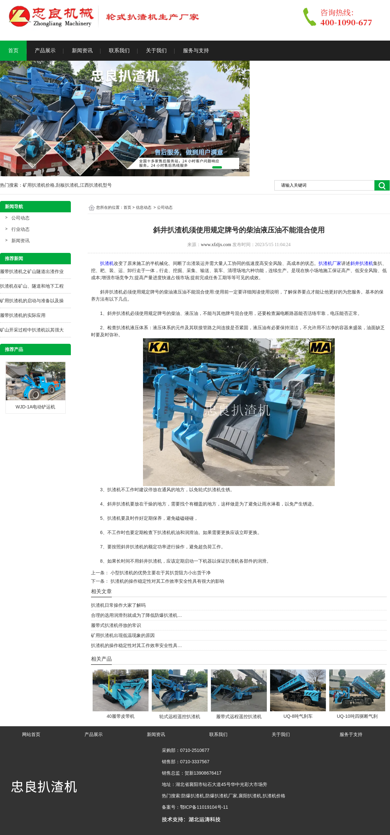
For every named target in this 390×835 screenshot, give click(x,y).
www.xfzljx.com (216, 244)
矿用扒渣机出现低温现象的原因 (123, 635)
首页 (13, 50)
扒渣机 (107, 263)
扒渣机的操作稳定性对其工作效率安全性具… (136, 645)
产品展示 (45, 50)
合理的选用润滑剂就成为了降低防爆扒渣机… (136, 615)
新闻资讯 (82, 50)
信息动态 (143, 207)
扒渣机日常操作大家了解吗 (118, 605)
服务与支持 (196, 50)
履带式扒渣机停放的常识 (116, 625)
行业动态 (20, 229)
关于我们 (156, 50)
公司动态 (20, 217)
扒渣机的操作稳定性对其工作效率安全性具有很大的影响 (166, 581)
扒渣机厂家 (329, 263)
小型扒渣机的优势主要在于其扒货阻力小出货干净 (160, 572)
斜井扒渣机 (361, 263)
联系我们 (119, 50)
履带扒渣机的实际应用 (23, 315)
